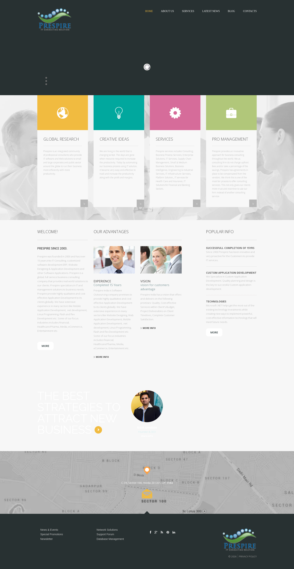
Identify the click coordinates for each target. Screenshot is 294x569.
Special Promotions (51, 534)
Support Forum (105, 534)
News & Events (49, 529)
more (45, 346)
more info (101, 357)
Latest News (211, 11)
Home (149, 11)
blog (231, 11)
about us (167, 11)
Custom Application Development (231, 272)
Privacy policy (248, 556)
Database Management (110, 538)
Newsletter (46, 538)
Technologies (216, 301)
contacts (250, 11)
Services (188, 11)
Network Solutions (107, 529)
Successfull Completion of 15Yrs (230, 248)
